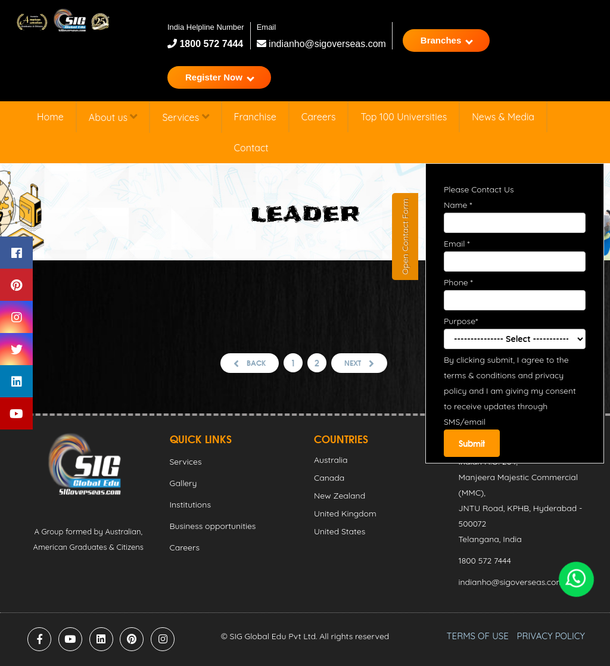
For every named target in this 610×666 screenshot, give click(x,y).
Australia (331, 460)
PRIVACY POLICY (551, 636)
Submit (472, 443)
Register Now (219, 77)
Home (50, 117)
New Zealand (339, 495)
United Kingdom (345, 513)
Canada (329, 477)
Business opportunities (213, 526)
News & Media (503, 117)
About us (113, 117)
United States (339, 531)
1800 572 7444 (210, 44)
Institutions (190, 504)
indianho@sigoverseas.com (321, 44)
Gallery (183, 483)
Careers (318, 117)
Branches (447, 40)
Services (185, 117)
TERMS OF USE (478, 636)
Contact (251, 148)
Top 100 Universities (403, 117)
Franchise (255, 117)
